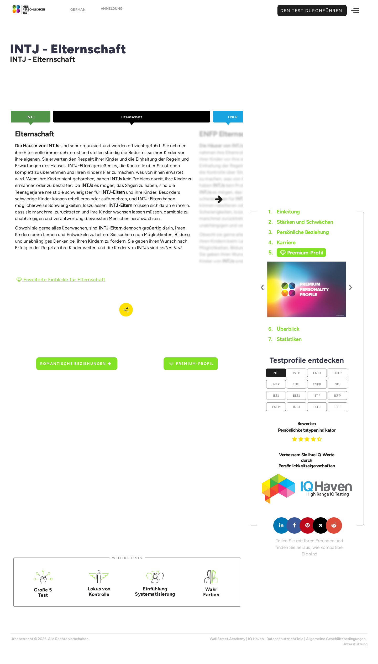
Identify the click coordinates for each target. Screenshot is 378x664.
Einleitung (284, 211)
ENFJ (297, 384)
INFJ (296, 407)
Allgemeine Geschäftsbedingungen (336, 639)
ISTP (317, 395)
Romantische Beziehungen (76, 363)
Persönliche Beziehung (298, 232)
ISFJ (337, 384)
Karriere (281, 242)
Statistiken (284, 339)
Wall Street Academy (227, 639)
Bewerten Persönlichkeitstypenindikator (306, 427)
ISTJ (276, 395)
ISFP (337, 395)
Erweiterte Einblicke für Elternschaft (61, 280)
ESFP (337, 407)
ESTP (276, 407)
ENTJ (317, 373)
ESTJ (296, 395)
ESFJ (317, 407)
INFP (276, 384)
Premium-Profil (191, 363)
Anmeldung (112, 11)
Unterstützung (355, 644)
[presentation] (262, 287)
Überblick (283, 328)
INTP (296, 373)
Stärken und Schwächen (300, 221)
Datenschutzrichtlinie (284, 639)
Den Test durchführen (310, 10)
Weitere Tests (127, 558)
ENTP (337, 373)
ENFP (317, 384)
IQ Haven (256, 639)
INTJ (276, 373)
